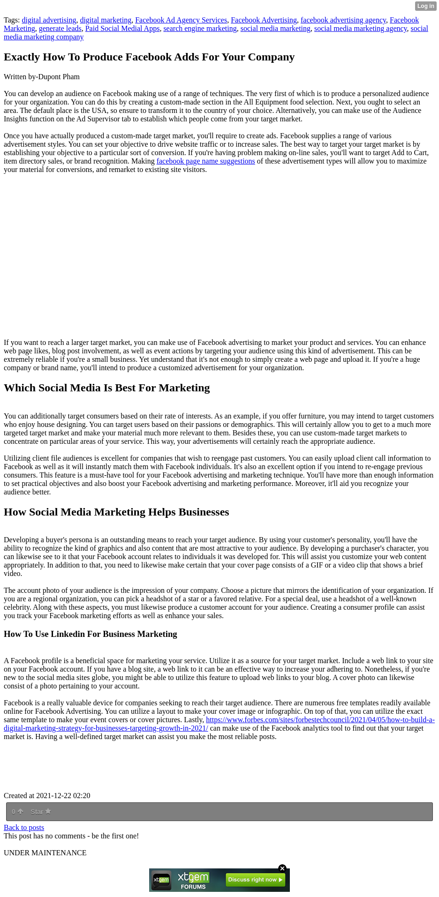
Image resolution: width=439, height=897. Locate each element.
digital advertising (49, 20)
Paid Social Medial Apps (122, 28)
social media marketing (275, 28)
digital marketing (105, 20)
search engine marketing (199, 28)
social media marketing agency (360, 28)
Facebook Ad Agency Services (181, 20)
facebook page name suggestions (206, 161)
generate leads (60, 28)
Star (40, 811)
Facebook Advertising (264, 20)
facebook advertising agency (343, 20)
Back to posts (24, 827)
